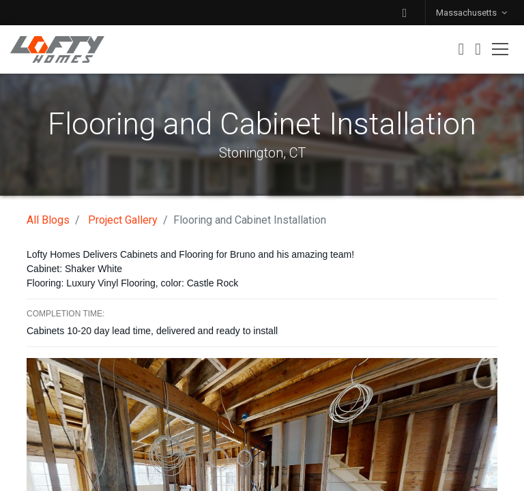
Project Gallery (123, 219)
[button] (404, 12)
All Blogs (48, 219)
